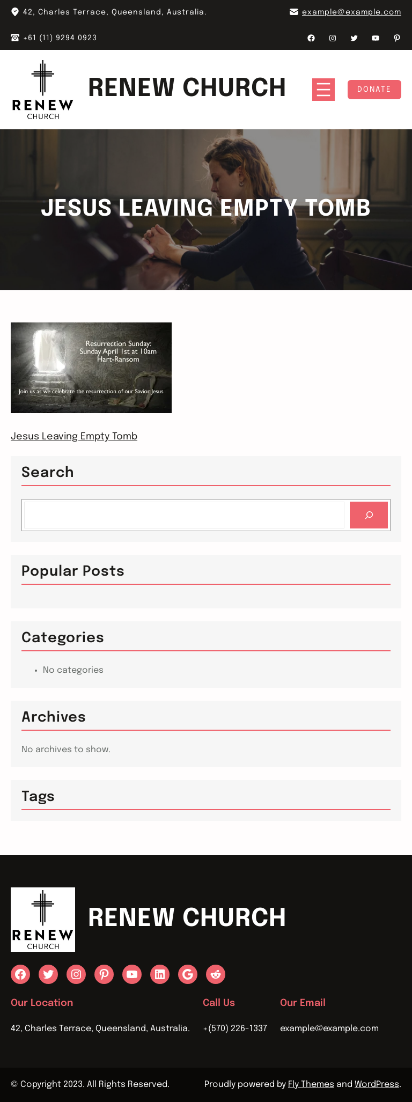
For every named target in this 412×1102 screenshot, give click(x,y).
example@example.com (351, 12)
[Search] (369, 515)
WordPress (377, 1084)
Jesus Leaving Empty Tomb (74, 437)
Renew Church (187, 89)
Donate (374, 89)
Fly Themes (311, 1084)
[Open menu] (323, 89)
